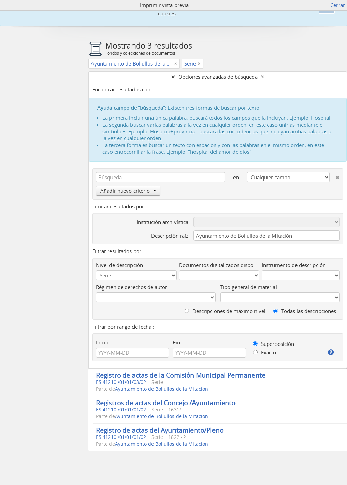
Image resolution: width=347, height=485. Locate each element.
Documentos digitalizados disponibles (219, 265)
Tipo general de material (248, 287)
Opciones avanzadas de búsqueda (218, 76)
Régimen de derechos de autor (131, 287)
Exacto (264, 352)
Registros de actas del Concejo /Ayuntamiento (165, 402)
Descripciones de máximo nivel (225, 310)
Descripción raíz (169, 235)
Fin (176, 342)
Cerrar (337, 5)
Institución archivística (162, 222)
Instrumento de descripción (294, 265)
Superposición (273, 343)
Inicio (102, 342)
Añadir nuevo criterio (128, 190)
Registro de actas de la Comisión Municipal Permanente (180, 375)
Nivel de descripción (119, 265)
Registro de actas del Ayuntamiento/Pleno (159, 430)
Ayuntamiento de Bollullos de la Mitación (161, 389)
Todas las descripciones (304, 310)
